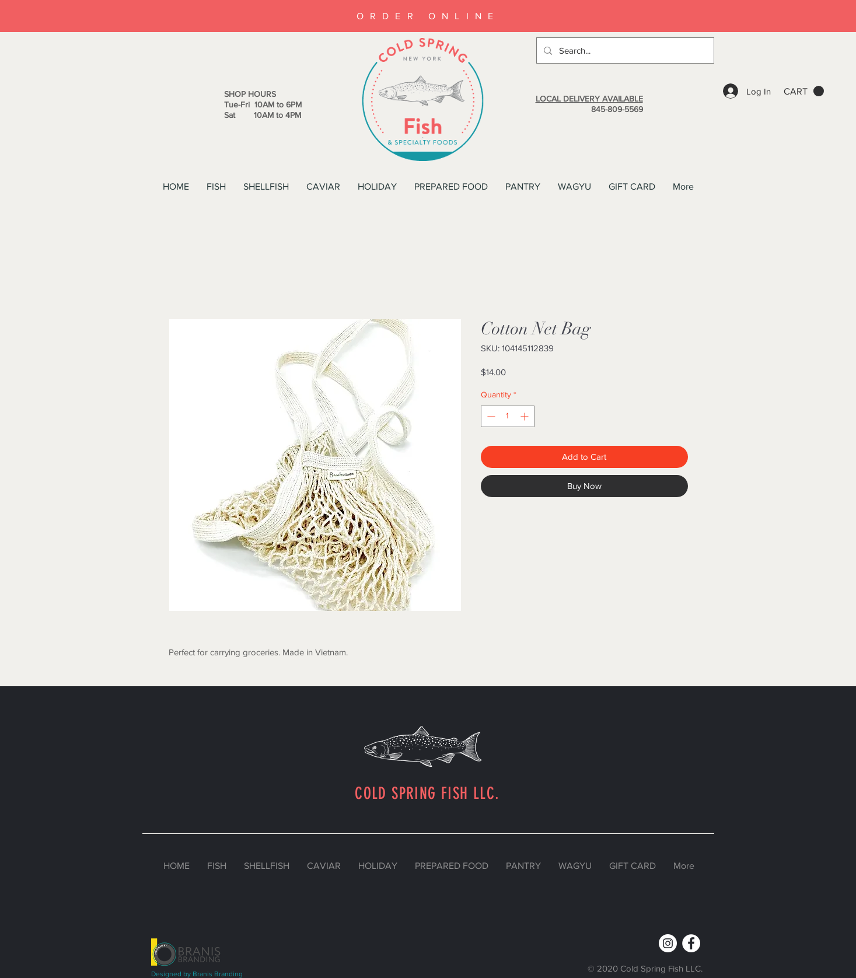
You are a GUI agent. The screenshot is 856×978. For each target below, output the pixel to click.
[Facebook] (691, 943)
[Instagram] (668, 943)
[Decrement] (490, 416)
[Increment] (525, 416)
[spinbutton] (507, 416)
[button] (804, 91)
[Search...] (624, 50)
